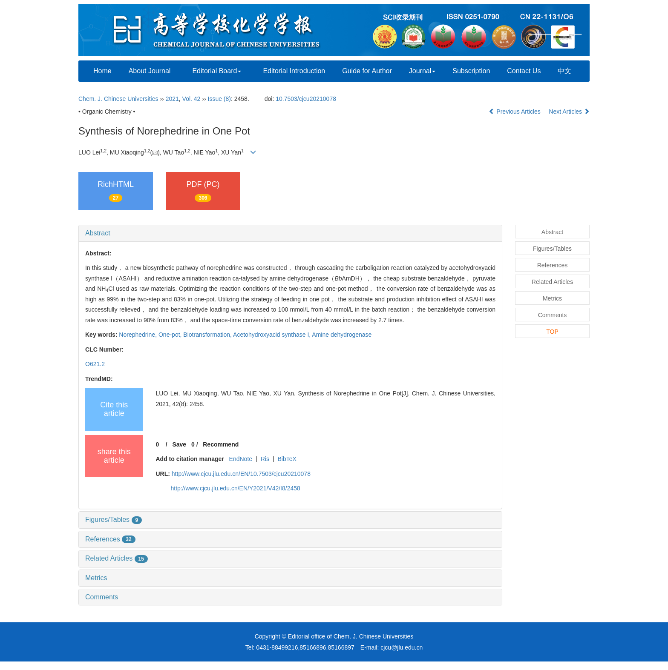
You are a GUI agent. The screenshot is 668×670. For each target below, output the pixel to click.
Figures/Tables (113, 519)
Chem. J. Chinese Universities (118, 98)
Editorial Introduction (294, 70)
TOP (552, 331)
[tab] (290, 233)
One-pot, (170, 334)
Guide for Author (367, 70)
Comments (101, 597)
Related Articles (116, 558)
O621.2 (95, 364)
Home (102, 70)
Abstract (97, 233)
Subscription (471, 70)
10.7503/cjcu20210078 (306, 98)
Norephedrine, (138, 334)
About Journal (150, 70)
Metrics (96, 577)
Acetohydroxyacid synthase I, (272, 334)
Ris (265, 458)
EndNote (240, 458)
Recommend (221, 444)
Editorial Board (216, 70)
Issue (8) (219, 98)
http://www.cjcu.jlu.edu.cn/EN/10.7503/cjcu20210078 (241, 473)
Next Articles (569, 111)
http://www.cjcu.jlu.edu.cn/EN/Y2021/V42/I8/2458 (235, 488)
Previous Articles (515, 111)
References (110, 539)
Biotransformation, (208, 334)
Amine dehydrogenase (341, 334)
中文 (564, 70)
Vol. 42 (191, 98)
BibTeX (286, 458)
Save (179, 444)
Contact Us (524, 70)
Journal (422, 70)
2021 (172, 98)
